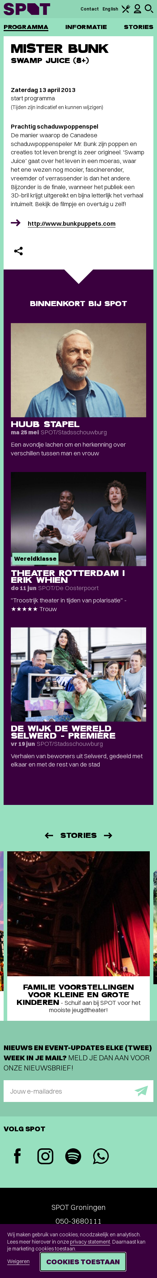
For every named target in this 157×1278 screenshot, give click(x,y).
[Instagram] (45, 1157)
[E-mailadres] (78, 1091)
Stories (138, 27)
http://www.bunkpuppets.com (71, 223)
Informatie (86, 27)
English (110, 9)
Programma (26, 27)
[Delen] (18, 251)
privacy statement (90, 1242)
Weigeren (18, 1261)
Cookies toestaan (83, 1261)
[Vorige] (48, 835)
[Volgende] (108, 835)
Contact (89, 9)
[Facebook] (17, 1157)
